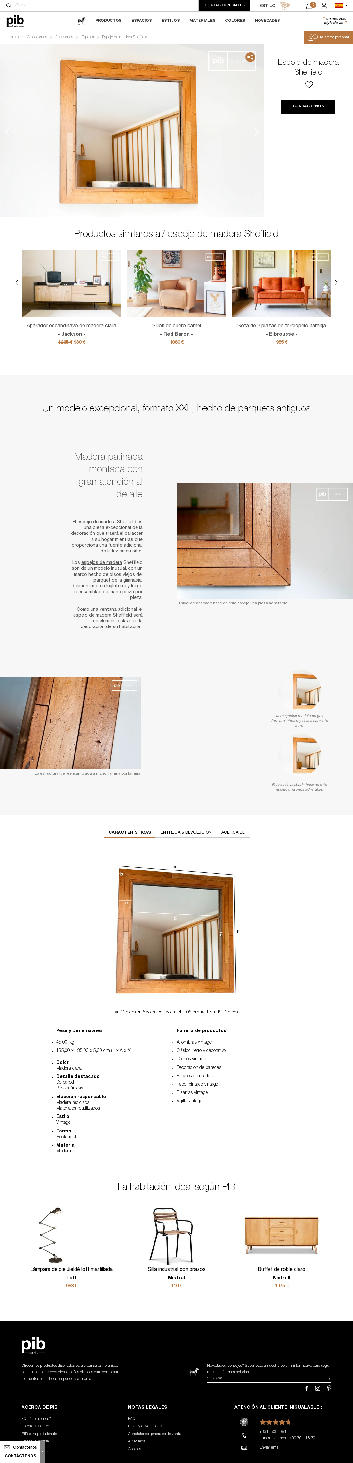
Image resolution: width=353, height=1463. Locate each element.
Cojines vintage (191, 1059)
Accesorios (64, 37)
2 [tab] (29, 131)
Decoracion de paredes (199, 1068)
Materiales (203, 21)
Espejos (87, 37)
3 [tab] (29, 160)
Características (130, 833)
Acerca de (233, 833)
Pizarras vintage (192, 1093)
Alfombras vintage (194, 1042)
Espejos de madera (195, 1076)
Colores (235, 21)
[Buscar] (8, 5)
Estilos (171, 21)
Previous (7, 132)
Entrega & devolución (186, 833)
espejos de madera (101, 563)
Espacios (141, 21)
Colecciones (37, 37)
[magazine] (82, 21)
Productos (108, 21)
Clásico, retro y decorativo (201, 1051)
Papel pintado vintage (197, 1084)
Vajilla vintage (189, 1101)
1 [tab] (29, 103)
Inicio (14, 37)
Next (256, 132)
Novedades (267, 21)
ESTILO (275, 6)
